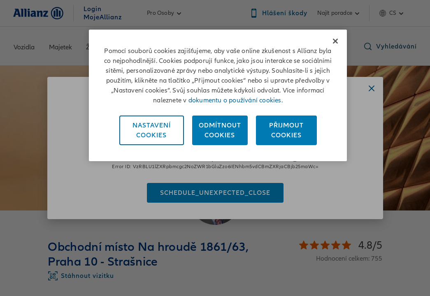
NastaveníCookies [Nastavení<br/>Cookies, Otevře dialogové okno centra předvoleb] (151, 130)
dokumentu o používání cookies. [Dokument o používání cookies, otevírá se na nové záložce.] (235, 100)
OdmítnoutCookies (220, 130)
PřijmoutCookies (286, 130)
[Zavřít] (335, 41)
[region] (218, 95)
